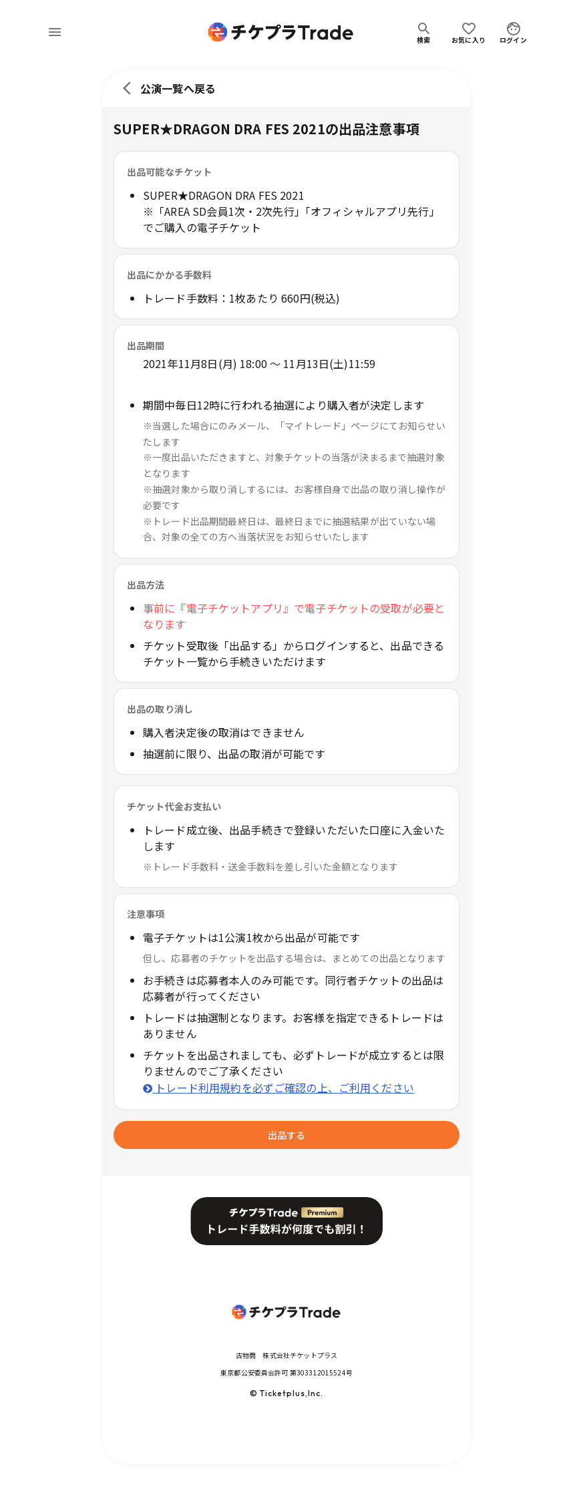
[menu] (55, 32)
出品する (286, 1135)
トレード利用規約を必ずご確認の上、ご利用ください (278, 1088)
